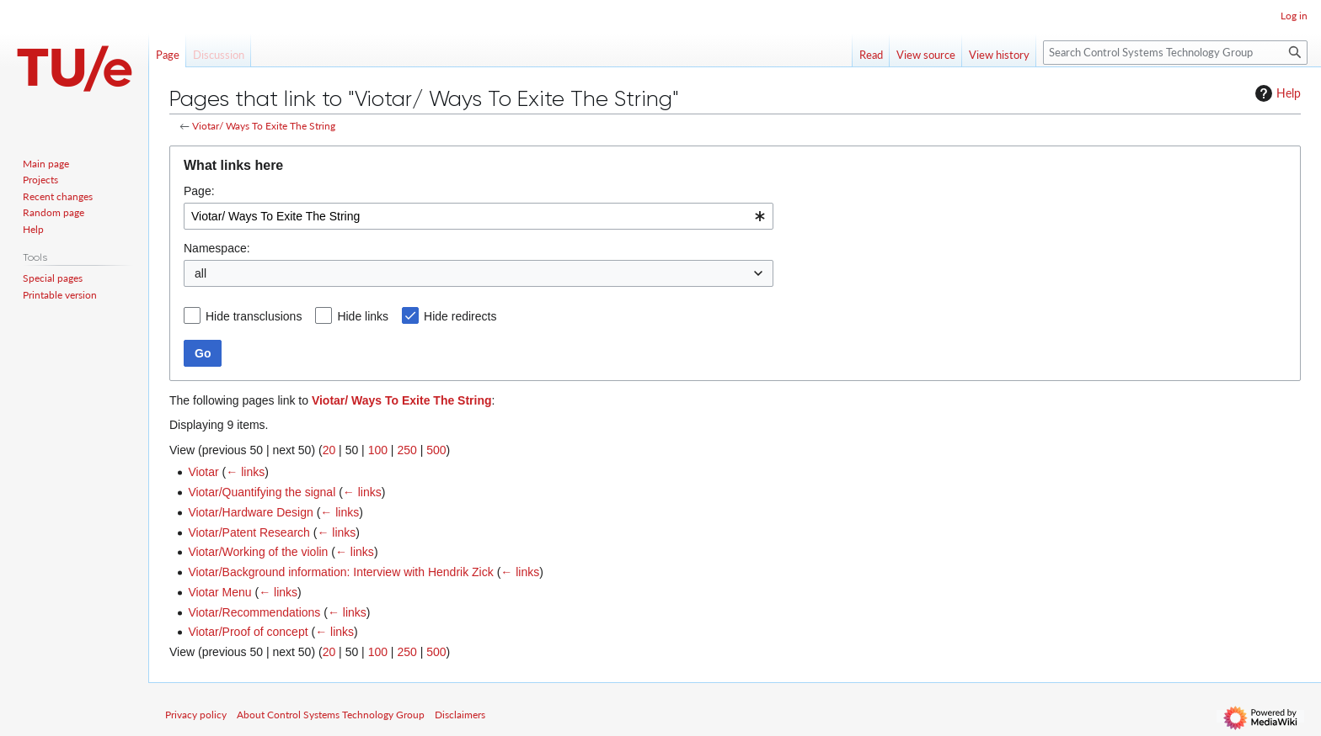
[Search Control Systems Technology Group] (1175, 52)
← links (245, 472)
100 (378, 450)
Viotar (203, 472)
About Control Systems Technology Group (331, 714)
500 (436, 450)
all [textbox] (200, 273)
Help (1276, 93)
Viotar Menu (219, 592)
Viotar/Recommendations (254, 612)
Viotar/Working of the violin (258, 552)
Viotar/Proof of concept (248, 631)
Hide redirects (460, 316)
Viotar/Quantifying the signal (261, 492)
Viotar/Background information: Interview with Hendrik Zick (340, 572)
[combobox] (478, 216)
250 (406, 450)
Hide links (362, 316)
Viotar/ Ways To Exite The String (263, 125)
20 (329, 450)
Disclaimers (460, 714)
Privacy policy (196, 714)
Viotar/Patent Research (249, 532)
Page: (199, 191)
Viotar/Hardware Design (250, 512)
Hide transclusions (254, 316)
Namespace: (217, 248)
